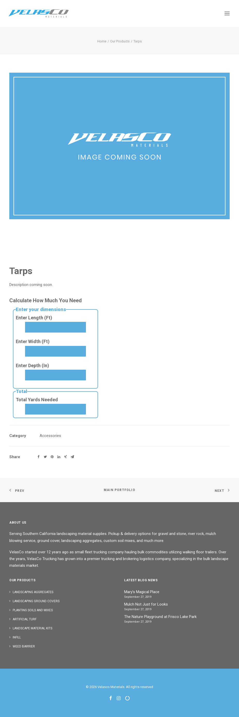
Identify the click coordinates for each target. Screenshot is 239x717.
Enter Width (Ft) (33, 341)
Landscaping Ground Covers (36, 601)
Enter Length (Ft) (34, 317)
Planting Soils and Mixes (33, 610)
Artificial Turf (24, 619)
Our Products (120, 41)
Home (101, 41)
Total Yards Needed (37, 399)
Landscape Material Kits (32, 628)
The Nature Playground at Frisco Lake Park (160, 616)
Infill (17, 637)
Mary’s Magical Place (141, 592)
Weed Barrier (24, 646)
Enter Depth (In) (32, 365)
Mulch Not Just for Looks (146, 604)
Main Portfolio (119, 490)
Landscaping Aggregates (33, 592)
